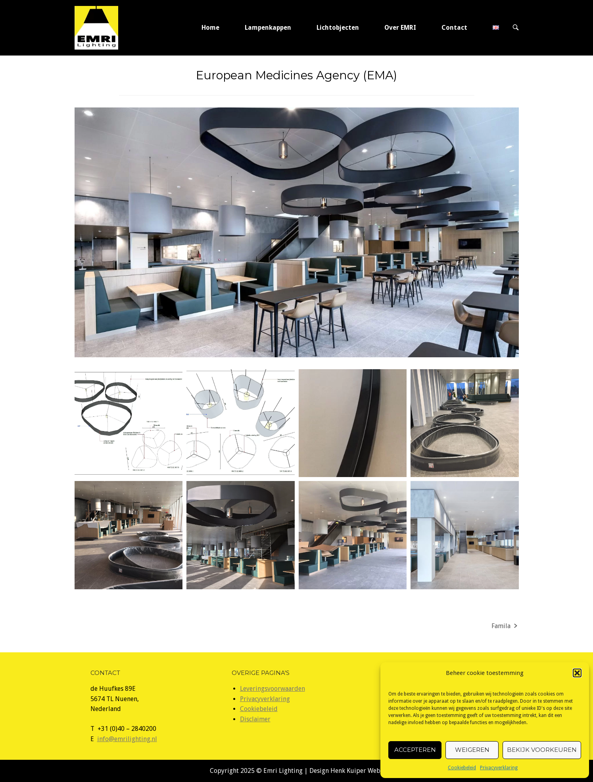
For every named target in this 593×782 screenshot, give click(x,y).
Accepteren (415, 749)
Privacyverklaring (499, 767)
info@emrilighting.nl (127, 739)
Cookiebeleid (462, 767)
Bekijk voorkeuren (542, 749)
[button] (577, 673)
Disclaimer (255, 719)
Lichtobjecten (338, 27)
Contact (454, 27)
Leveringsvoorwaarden (272, 688)
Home (210, 27)
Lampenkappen (268, 27)
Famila (500, 626)
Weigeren (472, 749)
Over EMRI (400, 27)
